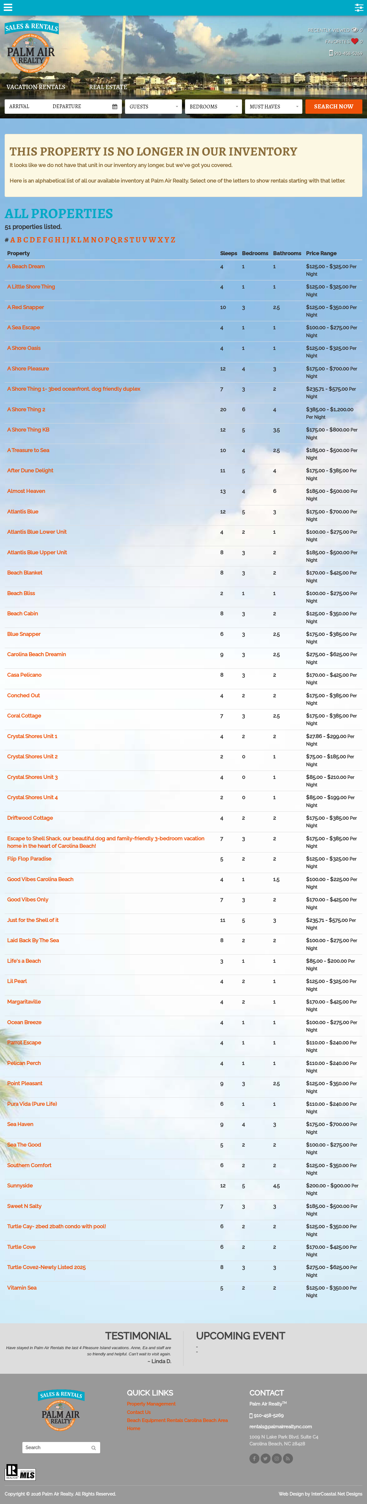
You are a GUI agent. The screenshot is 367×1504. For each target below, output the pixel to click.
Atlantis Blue (22, 511)
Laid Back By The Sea (33, 940)
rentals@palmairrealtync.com (280, 1427)
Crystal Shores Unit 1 (32, 736)
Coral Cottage (24, 716)
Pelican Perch (24, 1063)
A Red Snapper (25, 307)
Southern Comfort (29, 1165)
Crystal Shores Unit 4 (32, 797)
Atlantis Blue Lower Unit (37, 532)
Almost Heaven (26, 491)
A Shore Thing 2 (26, 409)
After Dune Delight (30, 470)
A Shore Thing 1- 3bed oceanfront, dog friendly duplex (73, 389)
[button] (153, 106)
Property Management (151, 1404)
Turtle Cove (21, 1247)
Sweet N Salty (24, 1206)
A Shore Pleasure (28, 368)
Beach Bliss (21, 593)
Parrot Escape (24, 1042)
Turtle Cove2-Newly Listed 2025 (46, 1267)
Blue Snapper (23, 634)
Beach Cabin (22, 613)
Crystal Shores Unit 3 (32, 777)
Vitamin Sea (21, 1288)
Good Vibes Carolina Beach (40, 879)
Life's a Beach (24, 961)
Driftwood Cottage (30, 818)
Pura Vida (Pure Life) (32, 1104)
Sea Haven (20, 1124)
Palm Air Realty (32, 46)
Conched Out (23, 695)
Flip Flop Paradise (29, 859)
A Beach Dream (26, 266)
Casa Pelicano (24, 675)
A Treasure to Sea (28, 450)
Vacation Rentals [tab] (36, 87)
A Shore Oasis (23, 348)
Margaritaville (24, 1002)
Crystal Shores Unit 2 (32, 756)
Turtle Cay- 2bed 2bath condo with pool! (56, 1226)
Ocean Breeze (24, 1022)
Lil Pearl (17, 981)
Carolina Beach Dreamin (36, 654)
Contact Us (139, 1412)
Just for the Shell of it (32, 920)
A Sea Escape (23, 327)
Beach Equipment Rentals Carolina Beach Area (177, 1420)
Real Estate (108, 87)
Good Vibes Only (27, 899)
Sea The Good (24, 1145)
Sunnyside (20, 1185)
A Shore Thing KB (28, 430)
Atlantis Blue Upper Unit (37, 552)
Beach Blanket (24, 573)
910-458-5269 (345, 53)
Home (133, 1428)
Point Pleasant (24, 1083)
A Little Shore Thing (31, 287)
